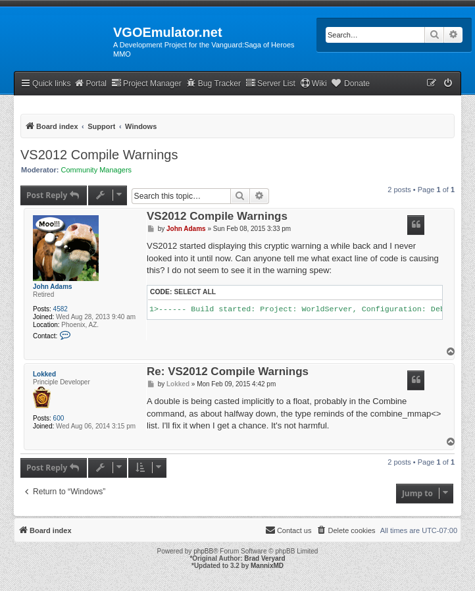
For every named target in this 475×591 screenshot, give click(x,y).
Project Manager (146, 83)
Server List (270, 83)
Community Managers (96, 170)
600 (58, 418)
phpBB (203, 551)
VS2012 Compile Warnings (99, 155)
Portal (90, 83)
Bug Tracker (213, 83)
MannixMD (267, 565)
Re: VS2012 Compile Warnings (228, 372)
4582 (60, 309)
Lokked (44, 374)
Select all (195, 292)
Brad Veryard (264, 558)
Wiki (313, 83)
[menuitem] (449, 84)
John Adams (52, 286)
